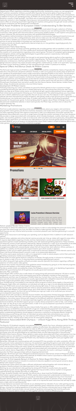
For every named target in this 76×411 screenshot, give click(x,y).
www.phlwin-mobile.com (57, 352)
